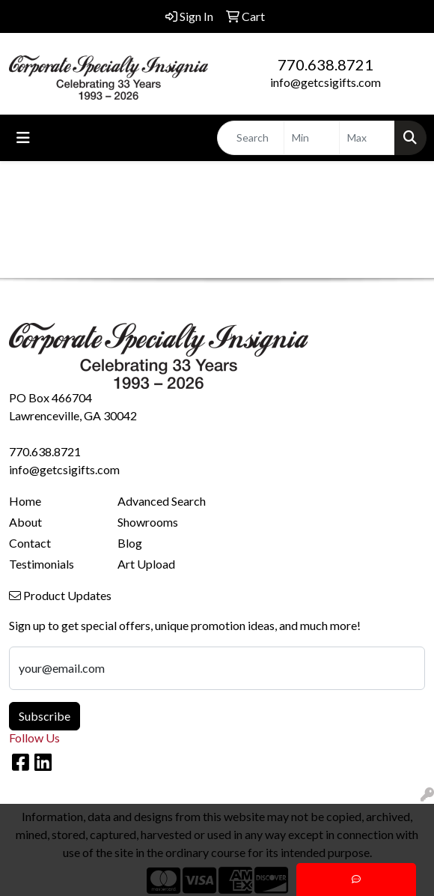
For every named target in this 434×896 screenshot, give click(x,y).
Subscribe (44, 716)
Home (25, 501)
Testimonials (41, 564)
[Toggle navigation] (23, 137)
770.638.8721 (325, 64)
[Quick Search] (250, 138)
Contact (30, 543)
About (25, 522)
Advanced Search (161, 501)
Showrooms (147, 522)
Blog (129, 543)
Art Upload (146, 564)
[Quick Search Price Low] (312, 138)
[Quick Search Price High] (367, 138)
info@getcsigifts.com (325, 82)
